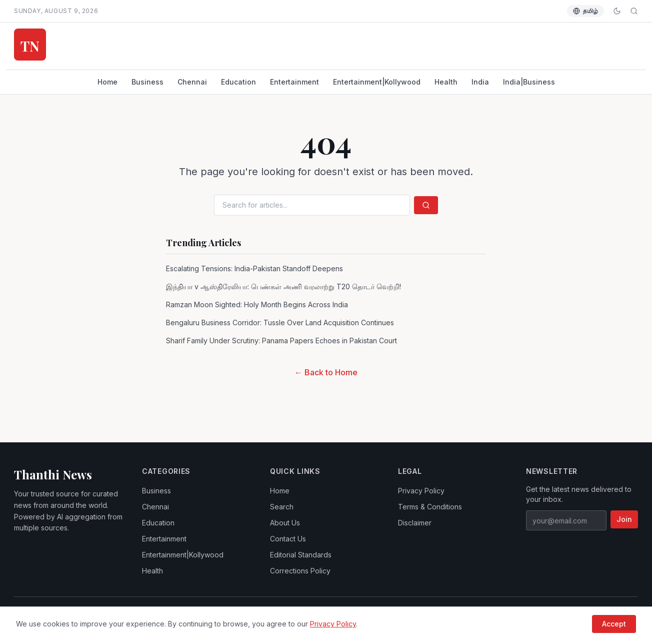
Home (108, 82)
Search (282, 506)
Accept (614, 623)
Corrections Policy (300, 570)
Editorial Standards (301, 554)
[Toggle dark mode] (617, 11)
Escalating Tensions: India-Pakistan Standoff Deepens (254, 268)
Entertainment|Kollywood (376, 82)
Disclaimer (415, 522)
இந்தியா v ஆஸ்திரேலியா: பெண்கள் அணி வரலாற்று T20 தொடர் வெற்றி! (283, 286)
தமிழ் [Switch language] (585, 11)
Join (624, 519)
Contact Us (288, 538)
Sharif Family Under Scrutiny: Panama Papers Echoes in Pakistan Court (281, 340)
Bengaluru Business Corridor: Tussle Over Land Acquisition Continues (280, 322)
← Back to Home (326, 372)
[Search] (634, 11)
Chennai (192, 82)
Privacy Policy (421, 490)
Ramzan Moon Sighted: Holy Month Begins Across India (257, 304)
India (480, 82)
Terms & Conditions (430, 506)
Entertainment (294, 82)
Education (238, 82)
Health (446, 82)
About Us (285, 522)
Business (148, 82)
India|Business (529, 82)
